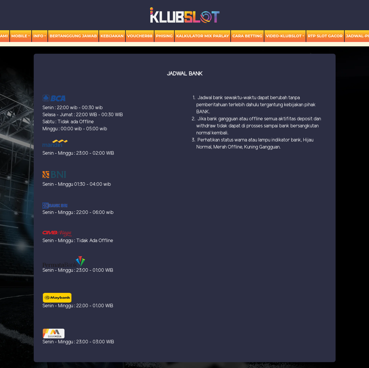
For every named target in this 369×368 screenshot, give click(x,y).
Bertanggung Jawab (73, 35)
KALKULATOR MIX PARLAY (202, 35)
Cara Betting (247, 35)
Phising (164, 35)
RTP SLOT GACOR (325, 35)
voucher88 (139, 35)
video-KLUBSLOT (284, 35)
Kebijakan (112, 35)
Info (38, 35)
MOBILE (19, 35)
